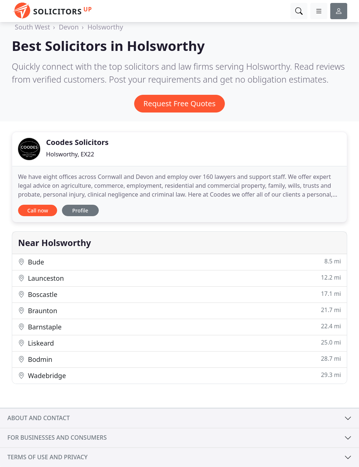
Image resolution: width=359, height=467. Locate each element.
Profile (80, 210)
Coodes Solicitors (77, 142)
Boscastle (179, 294)
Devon (69, 27)
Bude (179, 261)
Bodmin (179, 359)
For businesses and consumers (57, 437)
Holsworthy (105, 27)
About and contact (38, 418)
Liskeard (179, 342)
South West (32, 27)
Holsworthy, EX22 (70, 154)
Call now (37, 210)
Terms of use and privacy (47, 457)
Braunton (179, 310)
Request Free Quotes (179, 103)
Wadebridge (179, 375)
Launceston (179, 278)
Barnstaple (179, 326)
